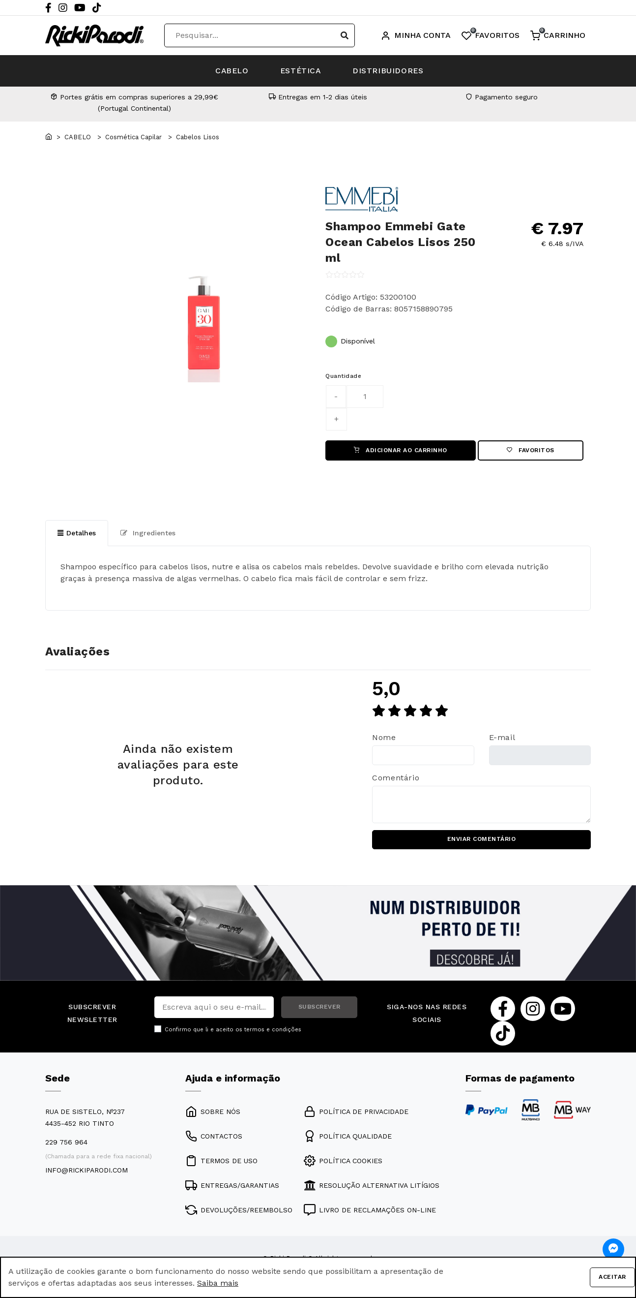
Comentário (395, 778)
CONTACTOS (213, 1137)
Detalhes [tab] (77, 533)
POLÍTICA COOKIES (343, 1162)
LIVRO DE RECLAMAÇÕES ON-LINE (370, 1211)
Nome (384, 737)
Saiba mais (217, 1283)
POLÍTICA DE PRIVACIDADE (356, 1112)
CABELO (228, 70)
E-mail (502, 737)
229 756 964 (66, 1143)
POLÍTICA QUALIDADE (348, 1137)
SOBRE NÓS (212, 1112)
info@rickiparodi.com (86, 1171)
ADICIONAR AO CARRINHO (400, 450)
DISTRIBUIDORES (392, 70)
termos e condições (272, 1030)
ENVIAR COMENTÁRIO (481, 840)
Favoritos (530, 450)
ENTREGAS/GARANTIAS (232, 1186)
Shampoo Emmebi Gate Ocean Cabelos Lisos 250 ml (400, 242)
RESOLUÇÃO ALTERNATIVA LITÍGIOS (371, 1186)
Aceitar (613, 1277)
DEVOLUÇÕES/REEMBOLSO (238, 1211)
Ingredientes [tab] (147, 533)
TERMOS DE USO (221, 1162)
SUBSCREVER (319, 1008)
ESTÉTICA (301, 70)
